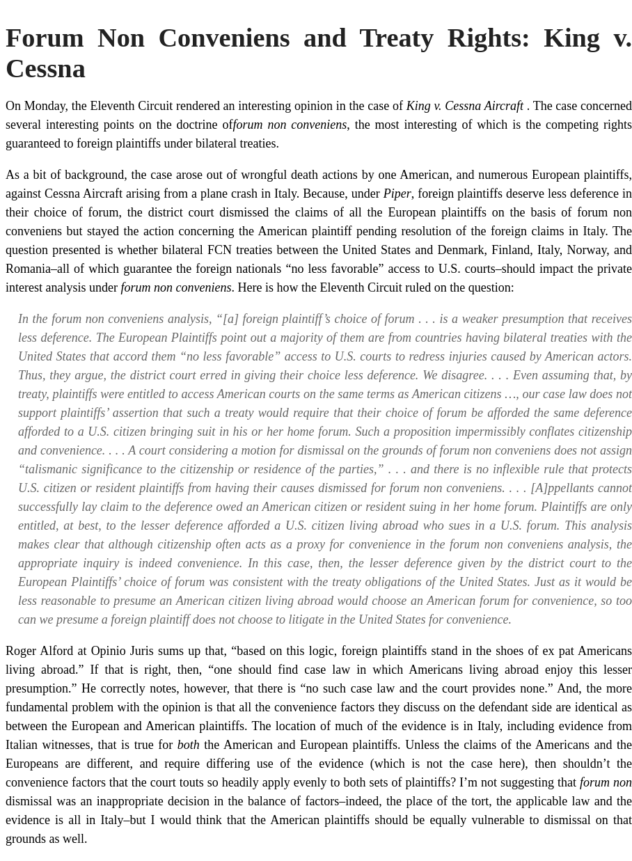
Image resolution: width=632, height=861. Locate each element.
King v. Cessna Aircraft (466, 106)
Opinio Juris (124, 651)
